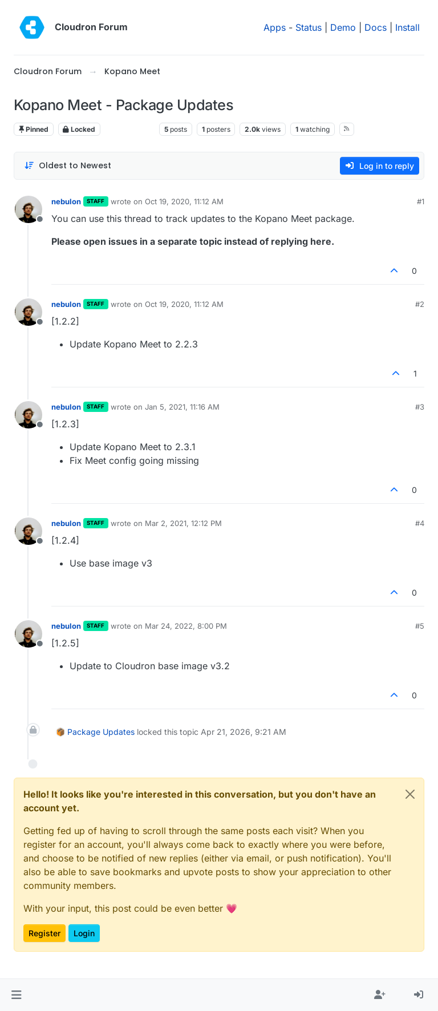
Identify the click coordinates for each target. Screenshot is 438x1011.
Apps (274, 27)
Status (308, 27)
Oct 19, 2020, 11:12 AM (184, 201)
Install (407, 27)
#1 (420, 201)
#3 (419, 406)
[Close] (410, 794)
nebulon (66, 201)
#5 (419, 625)
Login (84, 933)
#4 (419, 523)
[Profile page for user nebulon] (28, 209)
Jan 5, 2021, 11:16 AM (182, 406)
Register (44, 933)
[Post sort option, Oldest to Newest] (67, 166)
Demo (343, 27)
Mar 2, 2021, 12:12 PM (183, 523)
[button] (16, 995)
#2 (419, 304)
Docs (375, 27)
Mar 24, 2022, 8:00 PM (186, 625)
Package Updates (101, 732)
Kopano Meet (130, 129)
